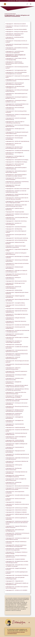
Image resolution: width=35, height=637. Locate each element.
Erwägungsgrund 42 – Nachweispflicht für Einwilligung (16, 159)
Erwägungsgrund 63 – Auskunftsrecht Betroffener (15, 226)
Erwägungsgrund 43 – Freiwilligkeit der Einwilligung (16, 161)
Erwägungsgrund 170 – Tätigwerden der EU (14, 581)
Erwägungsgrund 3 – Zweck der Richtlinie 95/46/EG (16, 29)
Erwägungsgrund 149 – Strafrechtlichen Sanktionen (16, 510)
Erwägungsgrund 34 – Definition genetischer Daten (16, 135)
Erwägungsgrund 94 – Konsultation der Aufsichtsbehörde (17, 324)
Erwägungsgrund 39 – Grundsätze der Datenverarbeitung (17, 150)
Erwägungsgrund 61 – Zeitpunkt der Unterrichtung (15, 221)
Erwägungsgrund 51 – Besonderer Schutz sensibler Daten (17, 188)
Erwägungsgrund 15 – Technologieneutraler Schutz (15, 70)
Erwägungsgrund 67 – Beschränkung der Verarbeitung (16, 238)
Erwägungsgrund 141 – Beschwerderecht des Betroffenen (17, 485)
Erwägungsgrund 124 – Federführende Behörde (15, 427)
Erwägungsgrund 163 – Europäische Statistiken (15, 559)
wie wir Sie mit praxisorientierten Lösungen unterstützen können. (17, 632)
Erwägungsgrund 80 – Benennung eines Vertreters (16, 281)
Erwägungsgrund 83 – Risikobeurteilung (13, 290)
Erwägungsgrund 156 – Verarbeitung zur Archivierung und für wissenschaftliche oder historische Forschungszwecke (17, 534)
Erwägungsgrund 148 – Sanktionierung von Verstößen (16, 507)
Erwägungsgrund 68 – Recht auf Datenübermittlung (16, 240)
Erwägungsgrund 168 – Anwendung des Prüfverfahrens (16, 575)
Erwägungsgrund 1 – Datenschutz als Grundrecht (15, 23)
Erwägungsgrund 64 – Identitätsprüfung (13, 228)
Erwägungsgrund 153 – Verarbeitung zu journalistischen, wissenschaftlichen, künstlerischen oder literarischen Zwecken (17, 523)
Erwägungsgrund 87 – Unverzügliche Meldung (15, 302)
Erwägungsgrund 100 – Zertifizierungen (13, 344)
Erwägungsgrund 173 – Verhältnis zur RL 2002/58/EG (16, 590)
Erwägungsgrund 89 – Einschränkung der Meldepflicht (16, 308)
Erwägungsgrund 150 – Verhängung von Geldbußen (16, 512)
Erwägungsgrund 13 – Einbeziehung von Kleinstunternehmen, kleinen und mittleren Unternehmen (14, 63)
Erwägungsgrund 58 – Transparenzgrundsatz (14, 211)
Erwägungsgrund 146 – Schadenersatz (13, 502)
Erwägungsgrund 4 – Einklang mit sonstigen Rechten (16, 31)
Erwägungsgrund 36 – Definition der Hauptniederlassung (17, 141)
